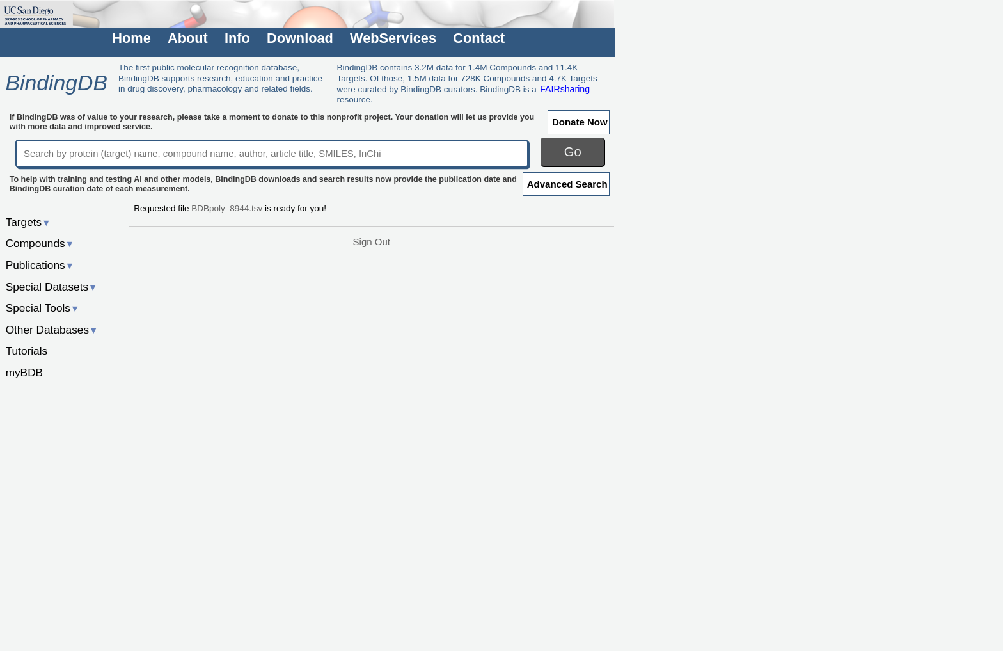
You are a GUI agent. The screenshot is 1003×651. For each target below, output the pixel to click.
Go (572, 152)
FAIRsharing (565, 89)
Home (131, 38)
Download (300, 38)
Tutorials (27, 350)
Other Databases (52, 329)
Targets (28, 222)
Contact (479, 38)
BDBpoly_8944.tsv (226, 208)
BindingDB (56, 82)
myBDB (24, 372)
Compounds (40, 243)
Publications (40, 265)
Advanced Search (567, 184)
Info (237, 38)
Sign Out (371, 241)
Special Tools (43, 307)
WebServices (393, 38)
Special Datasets (52, 286)
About (188, 38)
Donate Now (580, 122)
